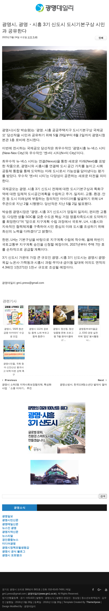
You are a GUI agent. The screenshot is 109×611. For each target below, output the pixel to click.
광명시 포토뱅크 (12, 555)
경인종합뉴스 (10, 539)
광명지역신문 (10, 531)
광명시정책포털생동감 (15, 547)
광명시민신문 (10, 520)
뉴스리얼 (7, 535)
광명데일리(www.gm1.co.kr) (42, 593)
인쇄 (101, 38)
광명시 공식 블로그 (13, 551)
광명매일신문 (10, 524)
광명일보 (7, 516)
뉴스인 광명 (9, 528)
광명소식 (19, 508)
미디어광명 (9, 543)
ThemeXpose (93, 602)
